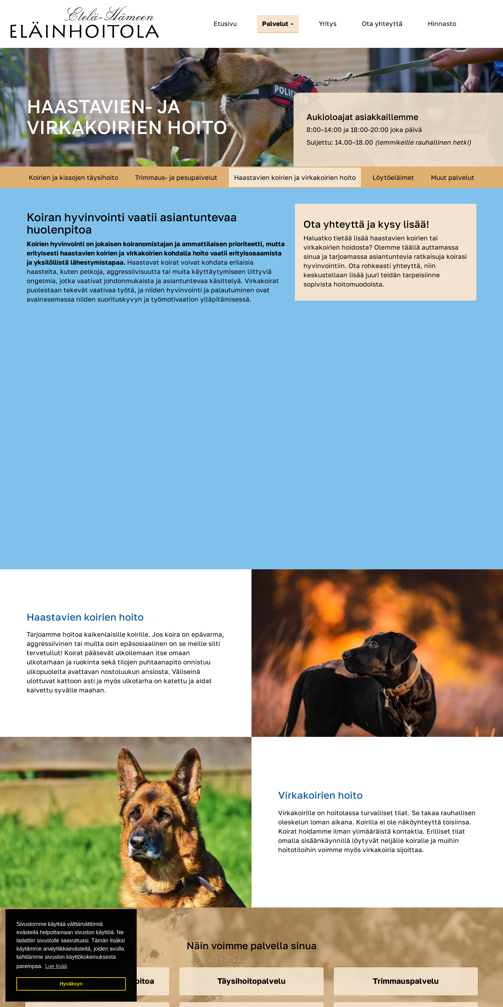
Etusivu (225, 23)
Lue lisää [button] (56, 966)
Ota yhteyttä (382, 23)
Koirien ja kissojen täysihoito (73, 177)
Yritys (328, 23)
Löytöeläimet (393, 177)
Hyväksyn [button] (70, 983)
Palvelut (278, 23)
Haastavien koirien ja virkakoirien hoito (295, 177)
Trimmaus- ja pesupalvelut (176, 177)
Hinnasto (442, 23)
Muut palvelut (452, 177)
